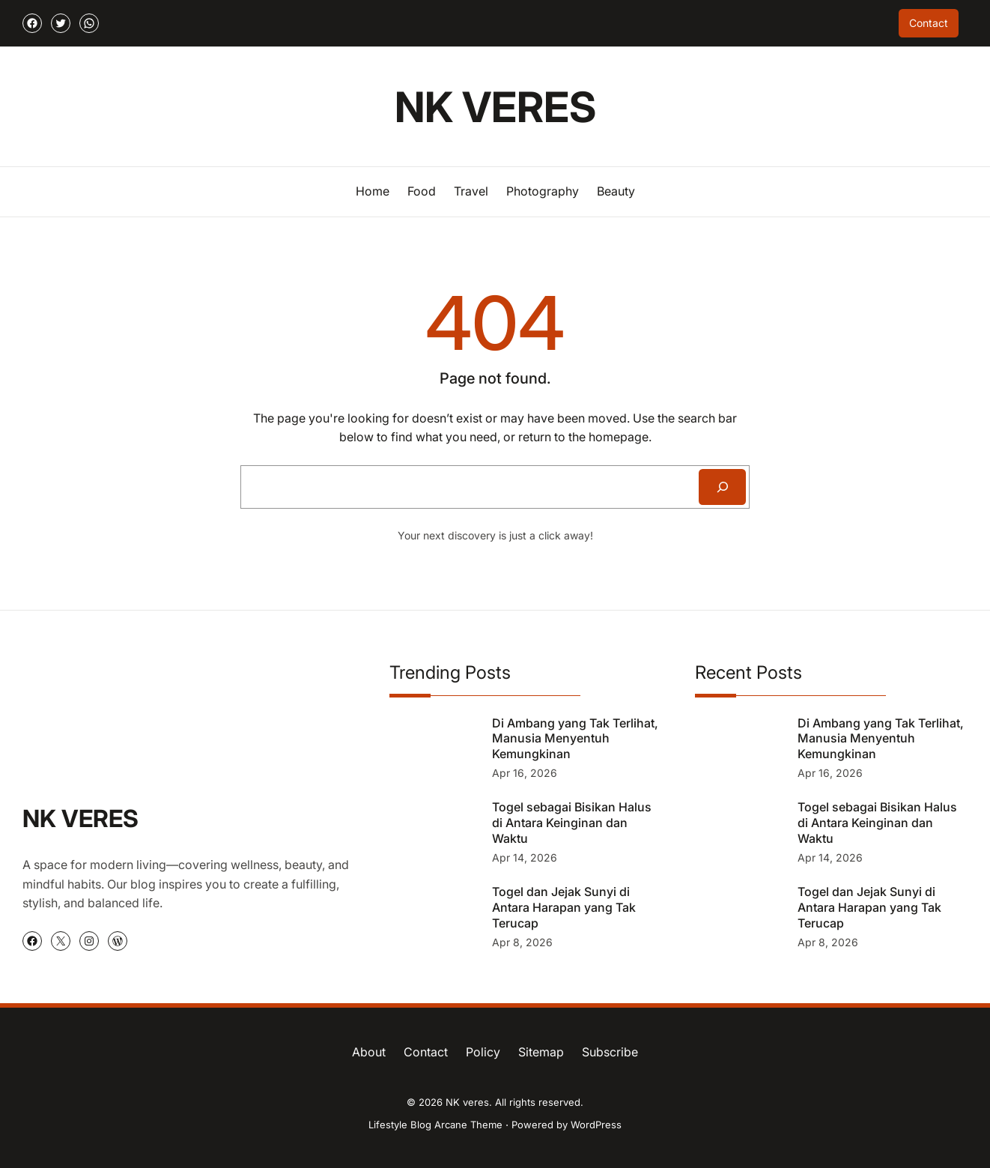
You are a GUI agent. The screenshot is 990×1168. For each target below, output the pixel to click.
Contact (928, 22)
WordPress (596, 1125)
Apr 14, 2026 (524, 857)
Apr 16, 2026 (524, 772)
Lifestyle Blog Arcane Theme (435, 1125)
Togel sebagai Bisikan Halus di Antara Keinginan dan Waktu (572, 822)
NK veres (495, 107)
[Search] (722, 487)
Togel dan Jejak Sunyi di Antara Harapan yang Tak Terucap (564, 907)
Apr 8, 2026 (522, 942)
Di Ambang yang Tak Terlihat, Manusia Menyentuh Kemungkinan (575, 738)
